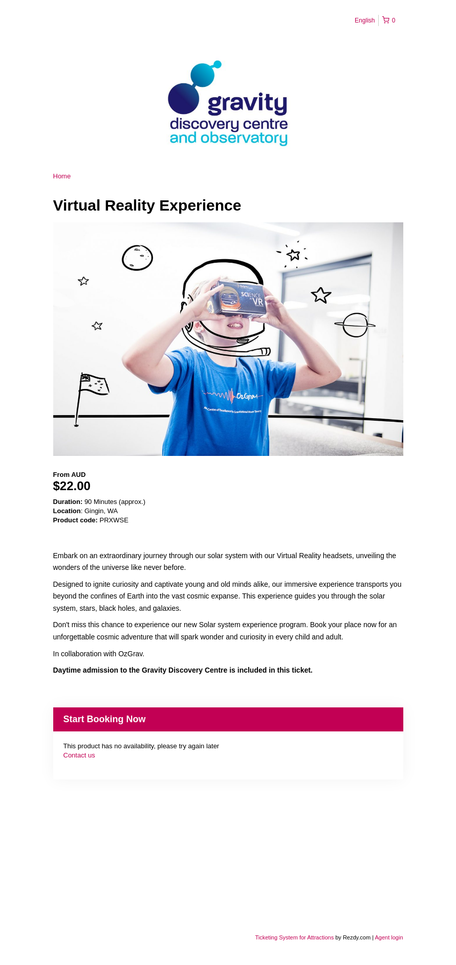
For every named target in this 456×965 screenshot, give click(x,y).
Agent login (389, 937)
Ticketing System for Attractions (295, 937)
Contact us (79, 755)
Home (62, 176)
